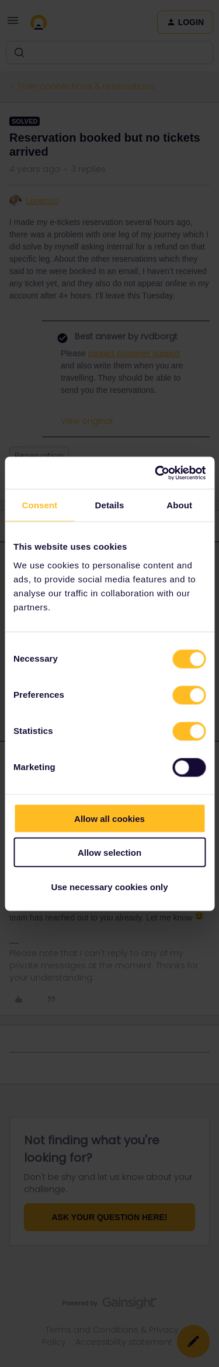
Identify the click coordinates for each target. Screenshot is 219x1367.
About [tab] (179, 505)
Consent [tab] (39, 505)
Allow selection (109, 853)
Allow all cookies (109, 818)
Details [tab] (109, 505)
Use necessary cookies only (109, 886)
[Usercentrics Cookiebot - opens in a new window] (156, 472)
